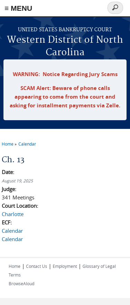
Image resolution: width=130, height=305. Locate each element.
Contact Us (36, 266)
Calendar (27, 144)
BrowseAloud (21, 283)
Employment (65, 266)
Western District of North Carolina (65, 46)
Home (8, 144)
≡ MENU (18, 8)
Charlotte (13, 214)
